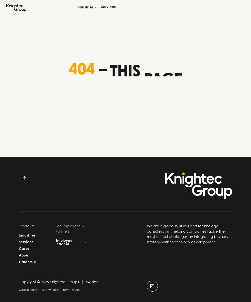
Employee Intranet (70, 242)
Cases (24, 249)
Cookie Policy (28, 290)
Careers (27, 262)
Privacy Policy (50, 290)
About (24, 256)
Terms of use (71, 290)
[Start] (16, 8)
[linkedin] (152, 286)
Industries (27, 236)
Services (26, 242)
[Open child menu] (86, 8)
